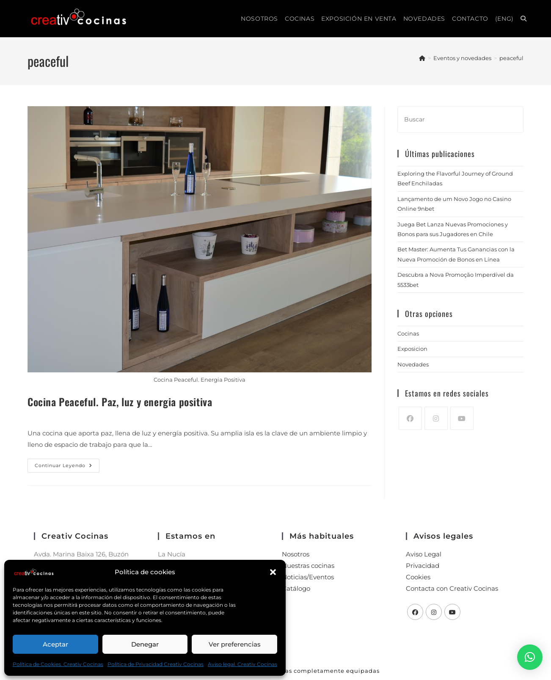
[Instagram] (436, 418)
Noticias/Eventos (308, 577)
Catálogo (296, 588)
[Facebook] (410, 418)
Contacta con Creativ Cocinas (452, 588)
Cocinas (408, 333)
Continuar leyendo (67, 463)
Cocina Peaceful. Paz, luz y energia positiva (120, 401)
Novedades (413, 364)
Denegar (145, 644)
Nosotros (295, 554)
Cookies (418, 577)
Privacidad (422, 566)
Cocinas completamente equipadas (323, 670)
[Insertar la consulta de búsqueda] (460, 119)
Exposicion (412, 348)
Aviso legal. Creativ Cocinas (242, 664)
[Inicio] (422, 58)
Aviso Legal (423, 554)
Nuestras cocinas (308, 566)
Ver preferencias (235, 644)
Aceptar (55, 644)
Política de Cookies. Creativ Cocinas (58, 664)
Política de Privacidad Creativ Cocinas (155, 664)
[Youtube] (462, 418)
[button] (273, 572)
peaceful (511, 58)
